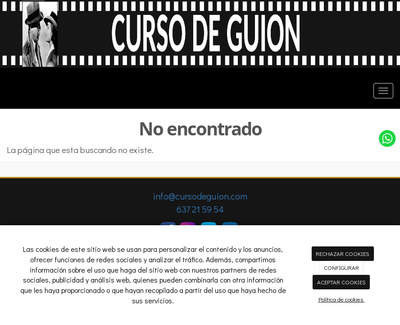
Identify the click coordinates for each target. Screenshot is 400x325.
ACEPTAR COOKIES (341, 282)
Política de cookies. (341, 299)
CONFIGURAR (341, 267)
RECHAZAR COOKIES (342, 253)
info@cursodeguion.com (200, 196)
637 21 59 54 (200, 209)
